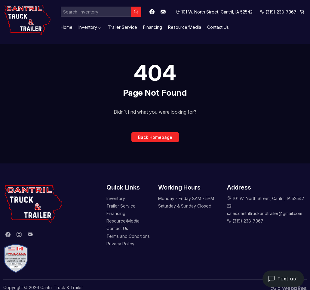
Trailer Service (122, 27)
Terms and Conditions (128, 236)
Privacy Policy (120, 243)
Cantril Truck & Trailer (61, 287)
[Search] (136, 12)
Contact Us (218, 27)
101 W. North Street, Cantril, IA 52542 (268, 198)
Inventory (87, 27)
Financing (152, 27)
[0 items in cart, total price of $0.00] (301, 12)
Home (66, 27)
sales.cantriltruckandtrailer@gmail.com (264, 213)
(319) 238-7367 (280, 11)
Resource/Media (184, 27)
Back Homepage (155, 137)
